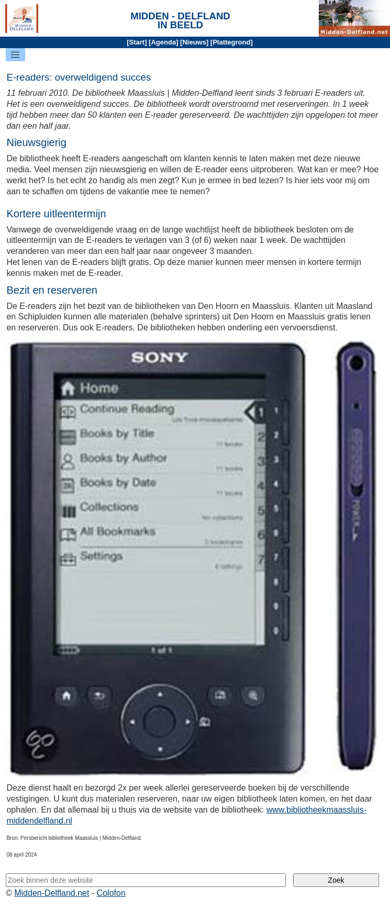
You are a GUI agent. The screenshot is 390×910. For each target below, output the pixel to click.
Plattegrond (231, 42)
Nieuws (194, 42)
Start (137, 42)
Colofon (111, 893)
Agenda (163, 42)
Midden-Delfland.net (51, 893)
